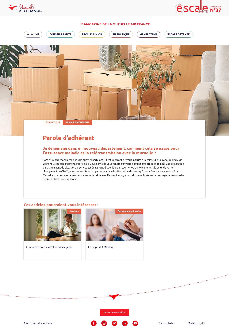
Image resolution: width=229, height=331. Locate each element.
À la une (33, 34)
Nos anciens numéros (114, 312)
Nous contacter (166, 323)
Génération (148, 34)
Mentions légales (196, 323)
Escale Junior (92, 34)
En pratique (121, 34)
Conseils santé (60, 34)
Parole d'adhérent (77, 122)
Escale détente (178, 34)
